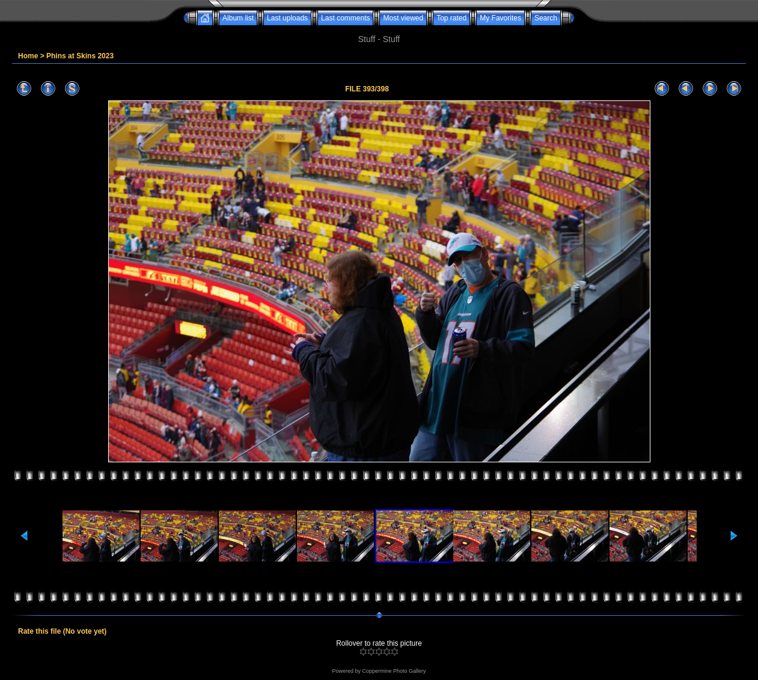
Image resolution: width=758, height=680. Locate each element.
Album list (238, 18)
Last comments (345, 18)
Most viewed (403, 18)
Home (28, 56)
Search (545, 18)
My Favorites (500, 18)
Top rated (451, 18)
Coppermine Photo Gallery (394, 671)
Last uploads (287, 18)
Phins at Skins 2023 (80, 56)
